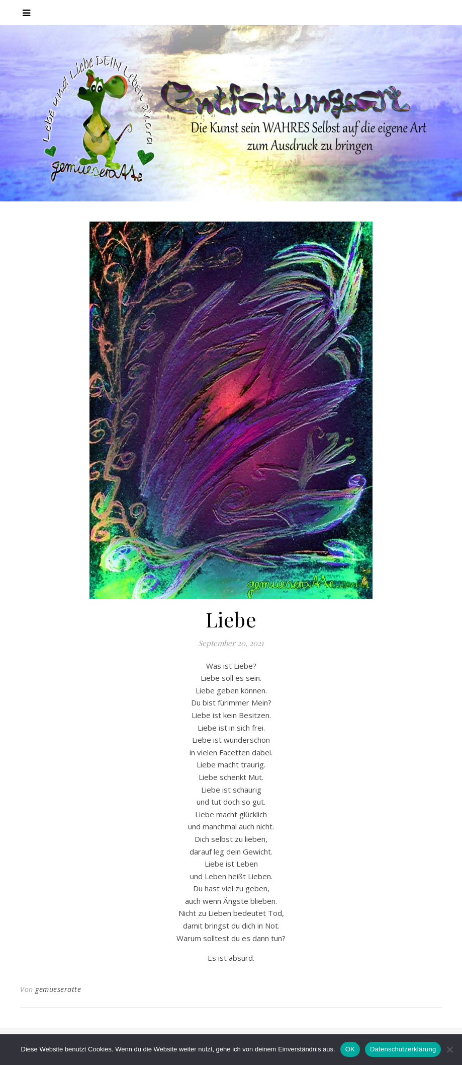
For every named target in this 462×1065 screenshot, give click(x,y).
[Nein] (449, 1049)
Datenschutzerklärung (403, 1049)
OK (350, 1049)
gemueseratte (58, 989)
